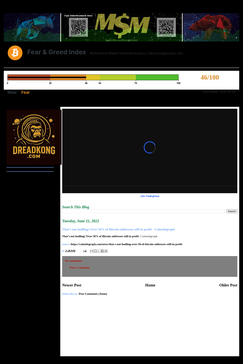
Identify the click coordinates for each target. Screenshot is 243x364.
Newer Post (71, 285)
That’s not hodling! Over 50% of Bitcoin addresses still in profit (100, 236)
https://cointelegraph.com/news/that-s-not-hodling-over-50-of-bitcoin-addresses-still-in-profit (126, 244)
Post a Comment (80, 267)
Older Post (228, 285)
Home (150, 285)
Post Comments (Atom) (93, 293)
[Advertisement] (149, 328)
